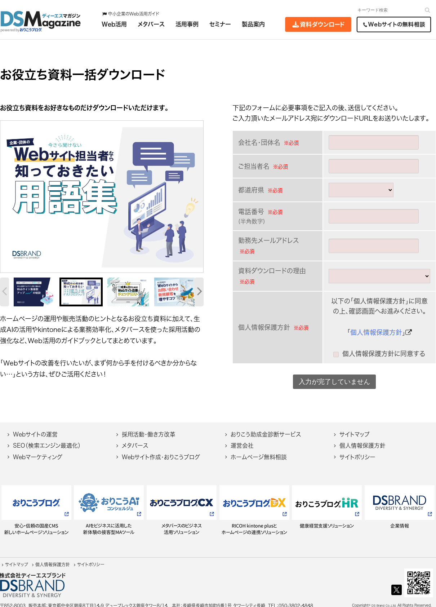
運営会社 (242, 441)
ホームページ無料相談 (259, 453)
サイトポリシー (357, 453)
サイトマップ (354, 430)
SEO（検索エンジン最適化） (47, 441)
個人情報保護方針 (376, 332)
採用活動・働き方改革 (148, 430)
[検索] (427, 9)
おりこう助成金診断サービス (266, 430)
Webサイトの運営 (35, 430)
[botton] (10, 197)
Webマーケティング (37, 453)
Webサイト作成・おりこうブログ (161, 453)
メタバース (135, 441)
